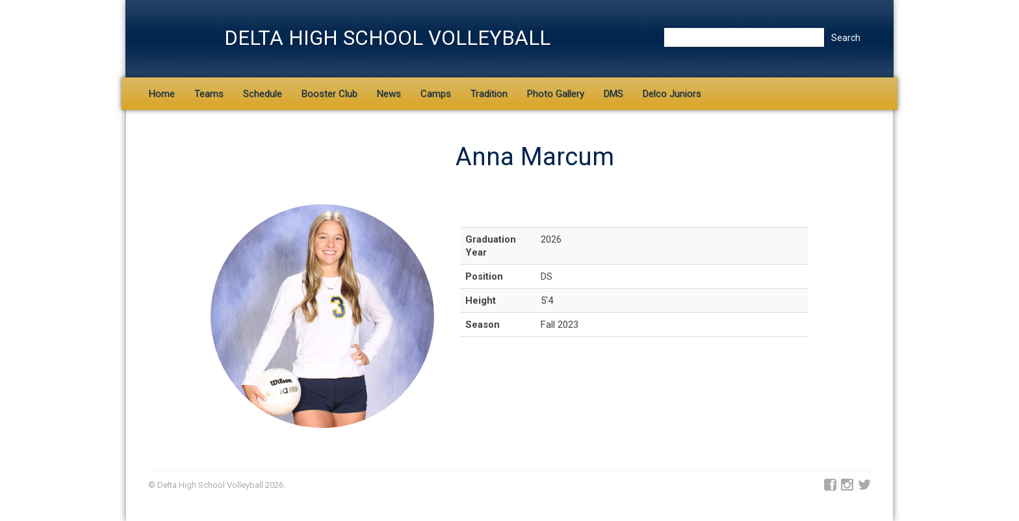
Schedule (262, 94)
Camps (435, 94)
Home (162, 94)
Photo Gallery (555, 94)
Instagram (847, 485)
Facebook (830, 485)
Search (845, 38)
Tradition (489, 94)
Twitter (864, 485)
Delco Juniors (672, 94)
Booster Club (329, 94)
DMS (613, 94)
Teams (209, 94)
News (389, 94)
